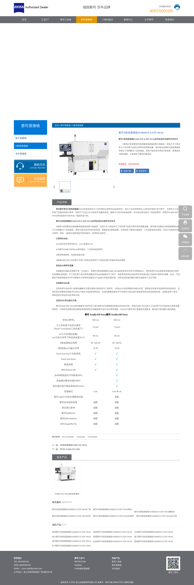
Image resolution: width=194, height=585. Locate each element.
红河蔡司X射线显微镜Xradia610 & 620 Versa (71, 546)
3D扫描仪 (116, 568)
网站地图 (129, 582)
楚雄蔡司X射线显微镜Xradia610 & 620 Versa (153, 541)
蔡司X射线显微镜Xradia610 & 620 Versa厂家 (71, 509)
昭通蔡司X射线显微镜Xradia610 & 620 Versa (112, 537)
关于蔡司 (149, 19)
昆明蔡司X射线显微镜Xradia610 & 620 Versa (71, 532)
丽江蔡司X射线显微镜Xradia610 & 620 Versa (153, 537)
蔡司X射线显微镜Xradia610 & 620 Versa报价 (112, 509)
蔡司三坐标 (65, 19)
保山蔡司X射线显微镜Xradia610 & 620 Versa (71, 537)
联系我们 (169, 19)
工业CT (45, 19)
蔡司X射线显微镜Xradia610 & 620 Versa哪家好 (154, 512)
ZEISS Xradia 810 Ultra (70, 449)
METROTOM (80, 561)
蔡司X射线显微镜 (68, 437)
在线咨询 (142, 171)
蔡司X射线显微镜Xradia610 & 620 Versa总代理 (156, 516)
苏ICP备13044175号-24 (115, 582)
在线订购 (127, 171)
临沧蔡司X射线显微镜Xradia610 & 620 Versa (112, 541)
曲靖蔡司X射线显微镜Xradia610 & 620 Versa (112, 532)
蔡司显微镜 (86, 19)
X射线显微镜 (77, 125)
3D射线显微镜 (92, 437)
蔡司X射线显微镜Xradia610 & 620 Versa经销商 (113, 516)
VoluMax (78, 565)
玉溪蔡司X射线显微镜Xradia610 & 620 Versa (153, 532)
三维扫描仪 (107, 19)
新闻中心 (128, 19)
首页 (24, 19)
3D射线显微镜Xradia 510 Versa (73, 445)
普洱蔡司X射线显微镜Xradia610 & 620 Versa (71, 541)
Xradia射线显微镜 (82, 568)
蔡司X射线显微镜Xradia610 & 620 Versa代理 (71, 516)
